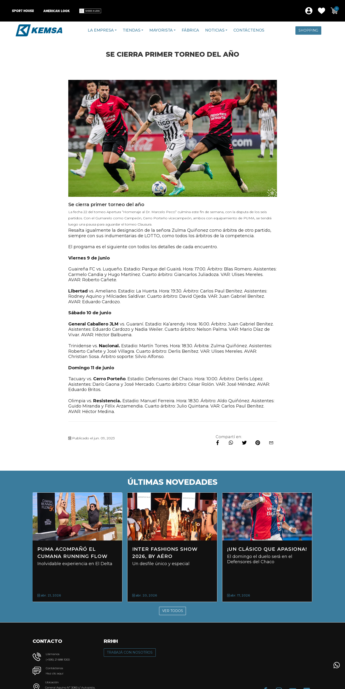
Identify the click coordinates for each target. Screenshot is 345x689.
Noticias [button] (214, 30)
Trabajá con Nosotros (130, 652)
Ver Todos (172, 611)
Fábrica (190, 30)
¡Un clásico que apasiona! (267, 549)
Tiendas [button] (131, 30)
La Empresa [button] (101, 30)
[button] (321, 10)
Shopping (308, 30)
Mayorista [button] (161, 30)
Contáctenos (248, 30)
